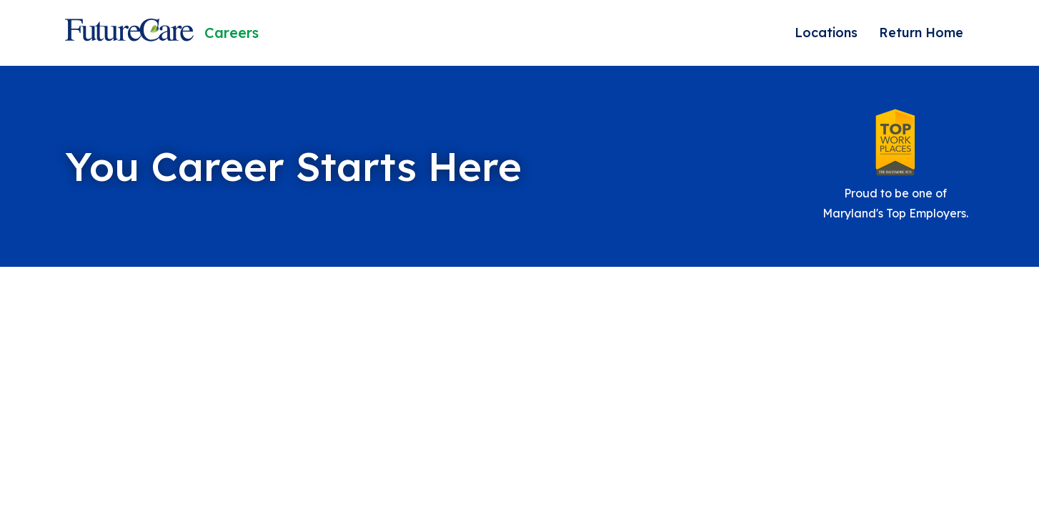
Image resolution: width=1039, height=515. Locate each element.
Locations (826, 32)
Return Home (921, 32)
